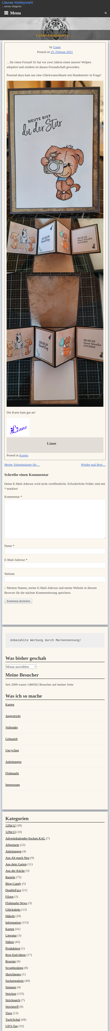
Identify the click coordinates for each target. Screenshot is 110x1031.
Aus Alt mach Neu (17, 858)
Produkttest (12, 948)
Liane (57, 47)
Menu (15, 13)
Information (13, 922)
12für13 (10, 832)
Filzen (9, 896)
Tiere (8, 1013)
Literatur (11, 935)
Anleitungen (13, 762)
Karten (23, 455)
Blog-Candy (13, 883)
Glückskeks (12, 909)
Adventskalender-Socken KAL (25, 838)
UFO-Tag (11, 1026)
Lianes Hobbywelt (17, 3)
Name (9, 546)
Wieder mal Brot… (93, 464)
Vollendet (11, 727)
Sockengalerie (14, 980)
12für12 (10, 825)
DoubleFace (13, 890)
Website (9, 574)
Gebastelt (11, 739)
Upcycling (12, 750)
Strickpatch (12, 1000)
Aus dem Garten (16, 864)
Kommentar (13, 496)
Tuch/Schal (12, 1019)
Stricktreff (12, 1006)
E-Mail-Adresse (15, 560)
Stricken (10, 993)
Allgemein (12, 845)
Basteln (10, 877)
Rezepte (10, 961)
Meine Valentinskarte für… (22, 464)
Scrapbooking (14, 968)
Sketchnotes (13, 974)
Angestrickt (12, 716)
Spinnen (10, 987)
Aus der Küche (15, 870)
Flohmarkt (12, 773)
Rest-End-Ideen (15, 955)
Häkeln (10, 916)
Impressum (12, 784)
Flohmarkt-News (16, 903)
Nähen (9, 942)
